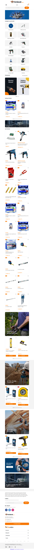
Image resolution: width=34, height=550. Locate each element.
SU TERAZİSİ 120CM (9, 306)
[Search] (17, 8)
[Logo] (17, 2)
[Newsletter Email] (17, 503)
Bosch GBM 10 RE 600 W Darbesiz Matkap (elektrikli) (10, 449)
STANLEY (7, 349)
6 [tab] (17, 358)
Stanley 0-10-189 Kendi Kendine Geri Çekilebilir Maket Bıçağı (23, 351)
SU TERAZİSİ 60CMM (21, 269)
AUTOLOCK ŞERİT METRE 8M (10, 270)
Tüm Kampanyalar (25, 75)
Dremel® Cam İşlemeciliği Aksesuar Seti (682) (11, 234)
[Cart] (28, 5)
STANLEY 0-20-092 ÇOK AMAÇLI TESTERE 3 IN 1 (10, 351)
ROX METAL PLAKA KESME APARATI (9, 180)
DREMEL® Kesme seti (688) (22, 113)
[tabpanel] (17, 14)
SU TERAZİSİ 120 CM (9, 288)
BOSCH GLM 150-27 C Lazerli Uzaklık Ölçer (23, 400)
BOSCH (7, 160)
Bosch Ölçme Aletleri (9, 398)
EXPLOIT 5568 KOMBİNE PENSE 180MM (22, 180)
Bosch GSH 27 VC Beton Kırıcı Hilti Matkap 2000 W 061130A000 (10, 114)
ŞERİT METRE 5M (20, 252)
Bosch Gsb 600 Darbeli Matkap (10, 162)
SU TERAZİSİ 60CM (21, 288)
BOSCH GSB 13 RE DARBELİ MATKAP (22, 163)
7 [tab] (18, 358)
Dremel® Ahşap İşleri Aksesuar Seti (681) (23, 216)
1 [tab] (15, 96)
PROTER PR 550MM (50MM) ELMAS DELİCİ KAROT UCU (11, 197)
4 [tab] (18, 96)
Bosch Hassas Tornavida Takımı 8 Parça (10, 143)
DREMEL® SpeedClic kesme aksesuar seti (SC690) (10, 253)
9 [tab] (20, 358)
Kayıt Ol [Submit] (26, 502)
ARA (27, 7)
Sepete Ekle (11, 355)
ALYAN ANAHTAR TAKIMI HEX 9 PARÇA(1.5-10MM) (22, 306)
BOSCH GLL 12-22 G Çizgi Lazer (10, 399)
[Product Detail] (6, 100)
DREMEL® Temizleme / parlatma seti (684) (10, 216)
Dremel (19, 112)
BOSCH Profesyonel (9, 112)
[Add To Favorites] (15, 100)
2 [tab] (16, 96)
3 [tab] (17, 96)
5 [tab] (16, 358)
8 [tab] (19, 358)
